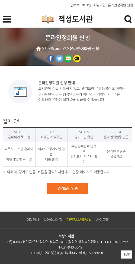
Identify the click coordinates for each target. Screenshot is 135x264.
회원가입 (99, 5)
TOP (127, 254)
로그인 (86, 5)
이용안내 (33, 220)
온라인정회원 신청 (120, 5)
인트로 (75, 5)
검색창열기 (128, 19)
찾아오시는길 (53, 220)
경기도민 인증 (67, 188)
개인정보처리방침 (79, 220)
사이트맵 (102, 220)
